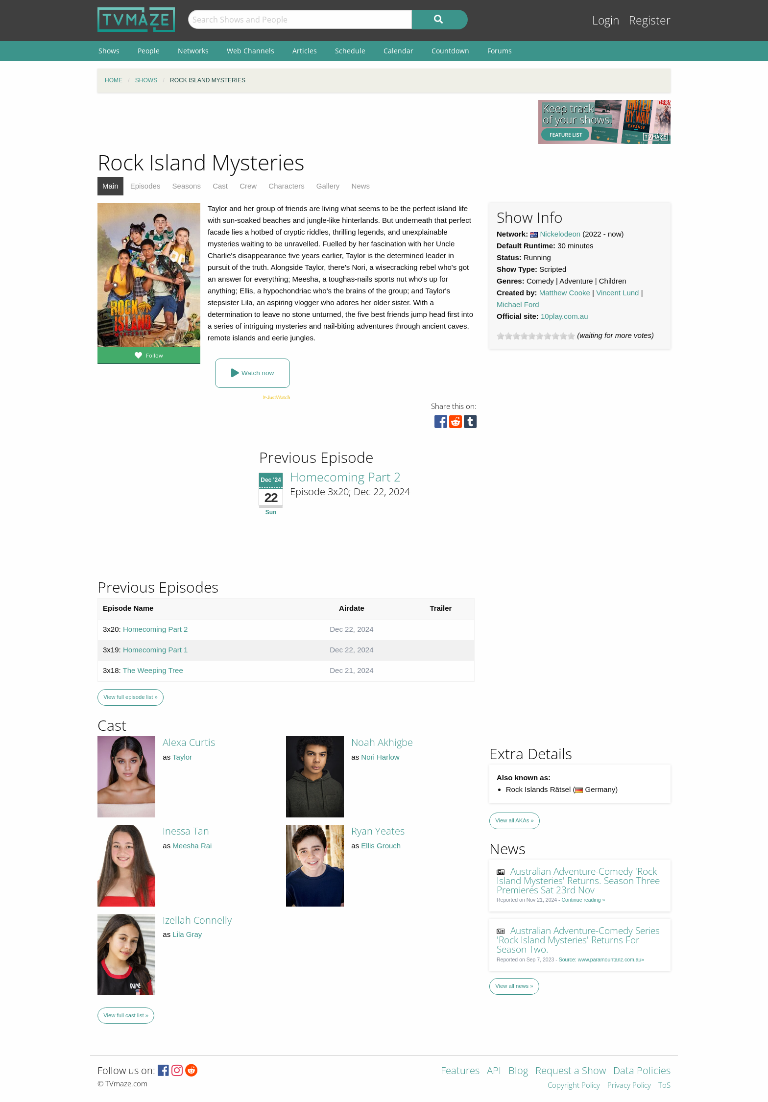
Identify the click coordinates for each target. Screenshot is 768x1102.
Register (650, 20)
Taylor (182, 757)
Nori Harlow (380, 757)
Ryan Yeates (378, 831)
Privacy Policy (629, 1085)
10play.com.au (564, 316)
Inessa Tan (186, 831)
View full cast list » (125, 1015)
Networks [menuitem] (193, 50)
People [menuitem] (149, 50)
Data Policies (642, 1071)
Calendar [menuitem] (398, 50)
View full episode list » (130, 697)
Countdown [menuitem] (450, 50)
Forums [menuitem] (499, 50)
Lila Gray (187, 934)
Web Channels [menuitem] (250, 50)
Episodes (145, 186)
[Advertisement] (310, 122)
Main (110, 186)
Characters (286, 186)
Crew (248, 186)
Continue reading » (583, 900)
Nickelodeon (560, 234)
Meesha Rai (192, 845)
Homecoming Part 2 (345, 476)
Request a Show (570, 1071)
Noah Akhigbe (382, 742)
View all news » (514, 986)
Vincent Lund (617, 292)
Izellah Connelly (197, 920)
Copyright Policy (574, 1085)
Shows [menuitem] (109, 50)
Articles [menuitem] (304, 50)
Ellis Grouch (381, 845)
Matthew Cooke (564, 292)
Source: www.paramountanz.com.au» (602, 959)
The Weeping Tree (153, 670)
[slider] (536, 336)
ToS (664, 1085)
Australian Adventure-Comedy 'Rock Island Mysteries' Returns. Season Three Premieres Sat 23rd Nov (578, 880)
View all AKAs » (514, 820)
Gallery (328, 186)
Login (606, 20)
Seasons (186, 186)
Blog (518, 1071)
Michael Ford (518, 304)
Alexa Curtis (189, 742)
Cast (220, 186)
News (361, 186)
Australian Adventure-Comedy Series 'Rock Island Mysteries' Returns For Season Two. (578, 939)
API (494, 1071)
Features (460, 1071)
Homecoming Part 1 (155, 650)
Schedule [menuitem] (350, 50)
